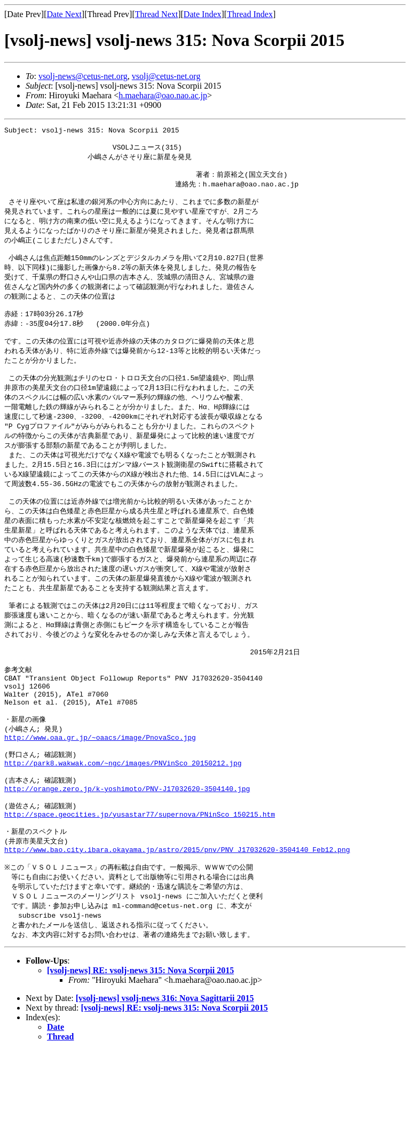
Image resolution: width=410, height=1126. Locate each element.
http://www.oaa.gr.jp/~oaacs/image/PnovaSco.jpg (100, 792)
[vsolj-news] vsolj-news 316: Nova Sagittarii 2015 (165, 1073)
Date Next (64, 14)
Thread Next (156, 14)
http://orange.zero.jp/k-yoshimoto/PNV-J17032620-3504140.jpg (127, 851)
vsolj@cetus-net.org (166, 76)
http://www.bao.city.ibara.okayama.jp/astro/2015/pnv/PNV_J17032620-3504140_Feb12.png (177, 920)
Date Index (203, 14)
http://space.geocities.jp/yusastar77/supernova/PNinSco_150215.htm (139, 880)
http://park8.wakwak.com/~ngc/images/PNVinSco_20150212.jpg (123, 821)
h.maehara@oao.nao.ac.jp (163, 95)
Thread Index (250, 14)
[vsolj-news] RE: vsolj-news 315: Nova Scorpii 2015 (140, 1046)
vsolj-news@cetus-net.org (83, 76)
